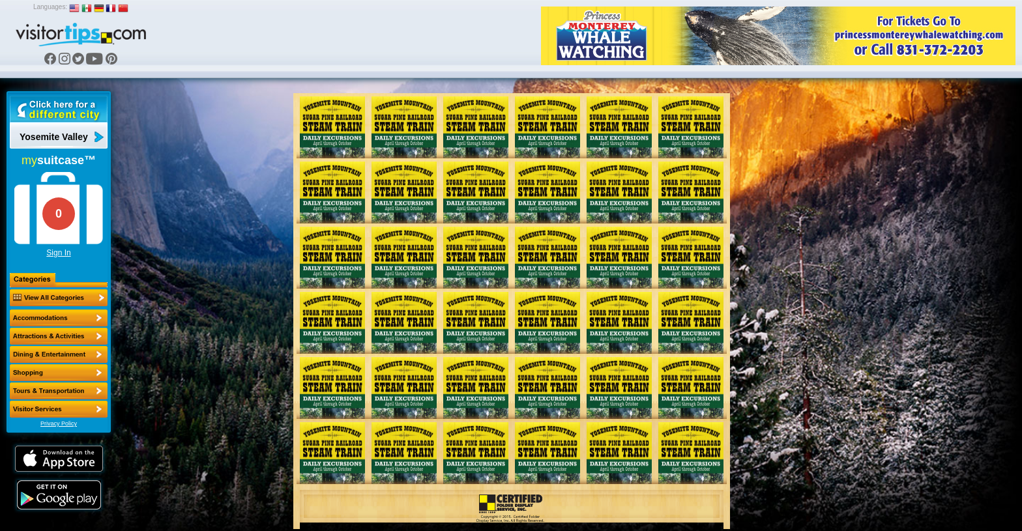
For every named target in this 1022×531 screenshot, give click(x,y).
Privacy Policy (58, 423)
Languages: (50, 6)
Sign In (58, 252)
